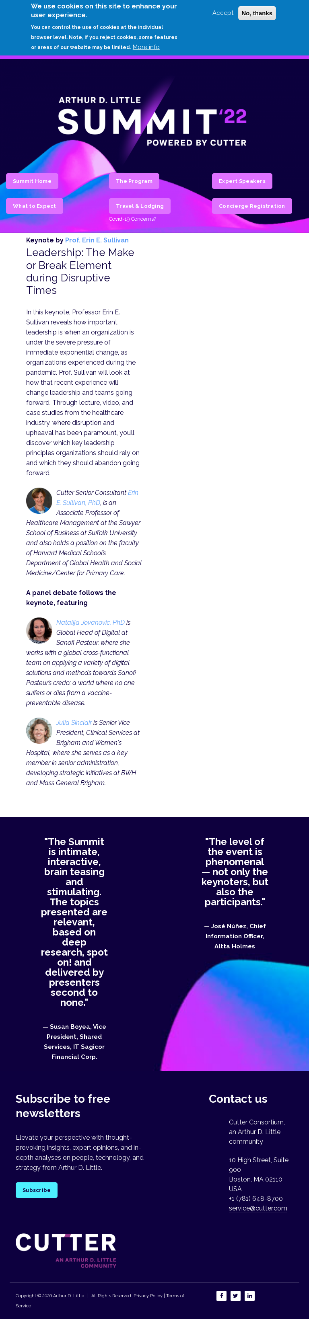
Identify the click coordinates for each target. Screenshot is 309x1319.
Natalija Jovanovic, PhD (90, 622)
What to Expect (34, 206)
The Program (134, 181)
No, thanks (257, 13)
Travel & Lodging (140, 206)
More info (146, 47)
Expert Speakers (242, 181)
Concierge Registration (252, 206)
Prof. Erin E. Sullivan (97, 240)
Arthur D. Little (68, 1295)
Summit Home (32, 181)
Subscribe (37, 1190)
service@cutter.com (258, 1208)
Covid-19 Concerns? (132, 219)
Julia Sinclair (74, 722)
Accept (222, 12)
